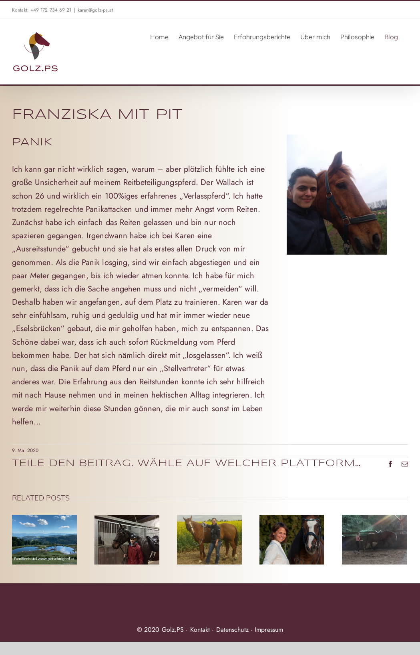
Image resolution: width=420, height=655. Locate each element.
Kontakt (200, 629)
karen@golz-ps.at (95, 10)
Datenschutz (232, 629)
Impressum (269, 629)
